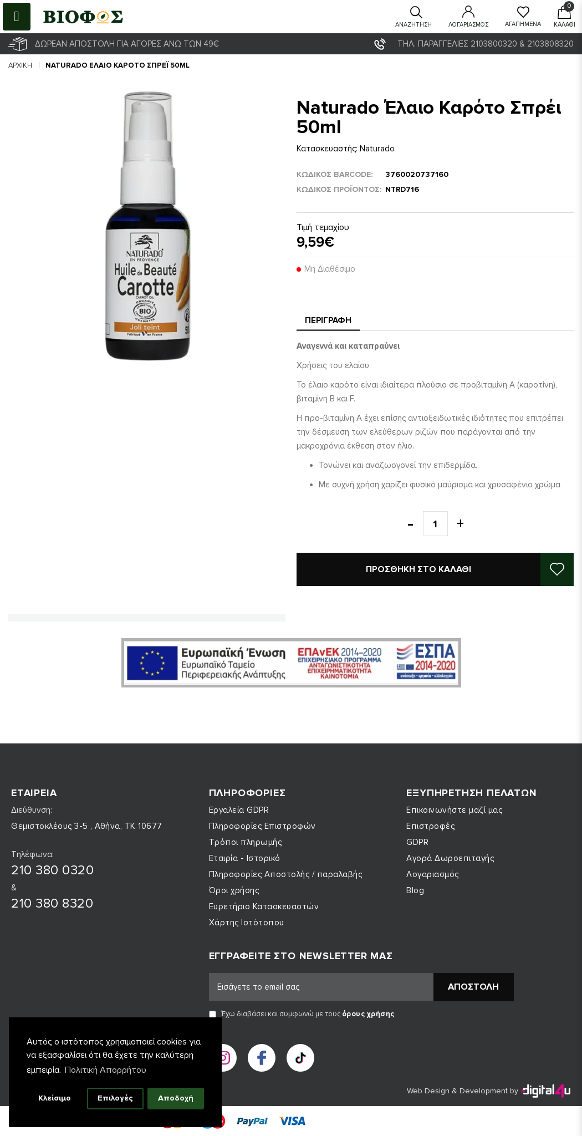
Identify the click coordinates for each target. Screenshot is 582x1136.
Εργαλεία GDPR (239, 810)
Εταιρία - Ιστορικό (244, 858)
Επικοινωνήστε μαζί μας (454, 810)
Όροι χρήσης (234, 890)
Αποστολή (473, 986)
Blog (415, 890)
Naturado (377, 149)
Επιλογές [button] (115, 1098)
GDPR (417, 842)
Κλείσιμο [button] (54, 1098)
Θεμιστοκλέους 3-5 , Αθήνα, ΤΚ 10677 (86, 826)
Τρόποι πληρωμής (245, 842)
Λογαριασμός (432, 874)
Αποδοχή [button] (175, 1098)
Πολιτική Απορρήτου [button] (105, 1070)
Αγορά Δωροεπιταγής (450, 858)
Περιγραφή (328, 320)
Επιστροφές (430, 826)
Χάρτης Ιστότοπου (246, 923)
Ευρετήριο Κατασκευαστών (264, 906)
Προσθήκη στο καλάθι (418, 569)
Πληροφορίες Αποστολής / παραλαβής (286, 874)
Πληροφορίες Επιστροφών (262, 826)
